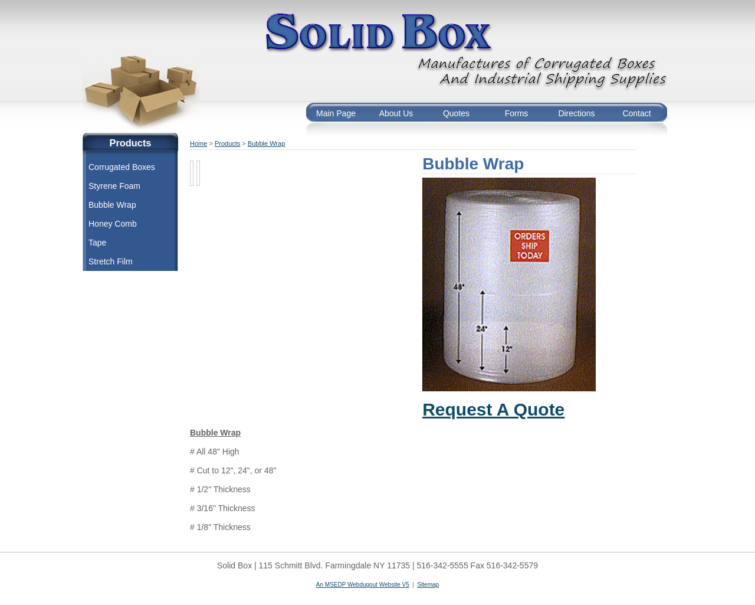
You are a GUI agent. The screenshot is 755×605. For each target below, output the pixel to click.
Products (227, 143)
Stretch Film (110, 261)
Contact (636, 113)
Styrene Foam (114, 186)
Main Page (336, 113)
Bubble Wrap (112, 205)
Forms (516, 113)
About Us (396, 113)
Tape (97, 242)
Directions (576, 113)
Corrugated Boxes (121, 167)
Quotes (456, 113)
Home (198, 143)
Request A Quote (493, 409)
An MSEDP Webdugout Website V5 (362, 584)
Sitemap (428, 584)
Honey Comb (112, 223)
